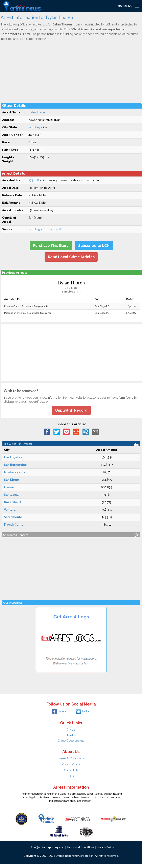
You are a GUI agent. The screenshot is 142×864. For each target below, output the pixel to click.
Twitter (83, 711)
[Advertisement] (71, 71)
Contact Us (71, 770)
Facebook (61, 711)
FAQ (71, 776)
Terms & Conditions (71, 758)
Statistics (71, 735)
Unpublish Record (71, 410)
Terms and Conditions (80, 847)
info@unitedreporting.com (47, 847)
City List (71, 729)
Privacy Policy (71, 764)
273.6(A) (33, 180)
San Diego (35, 127)
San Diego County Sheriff (44, 229)
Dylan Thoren (37, 112)
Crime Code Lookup (71, 740)
